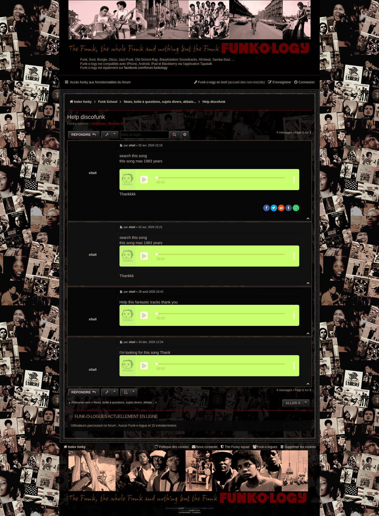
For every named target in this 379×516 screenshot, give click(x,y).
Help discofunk (214, 102)
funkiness (98, 124)
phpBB (181, 508)
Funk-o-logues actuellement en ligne (116, 416)
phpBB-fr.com (194, 510)
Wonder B (115, 124)
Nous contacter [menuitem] (204, 447)
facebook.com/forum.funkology (146, 68)
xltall (93, 173)
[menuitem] (304, 82)
